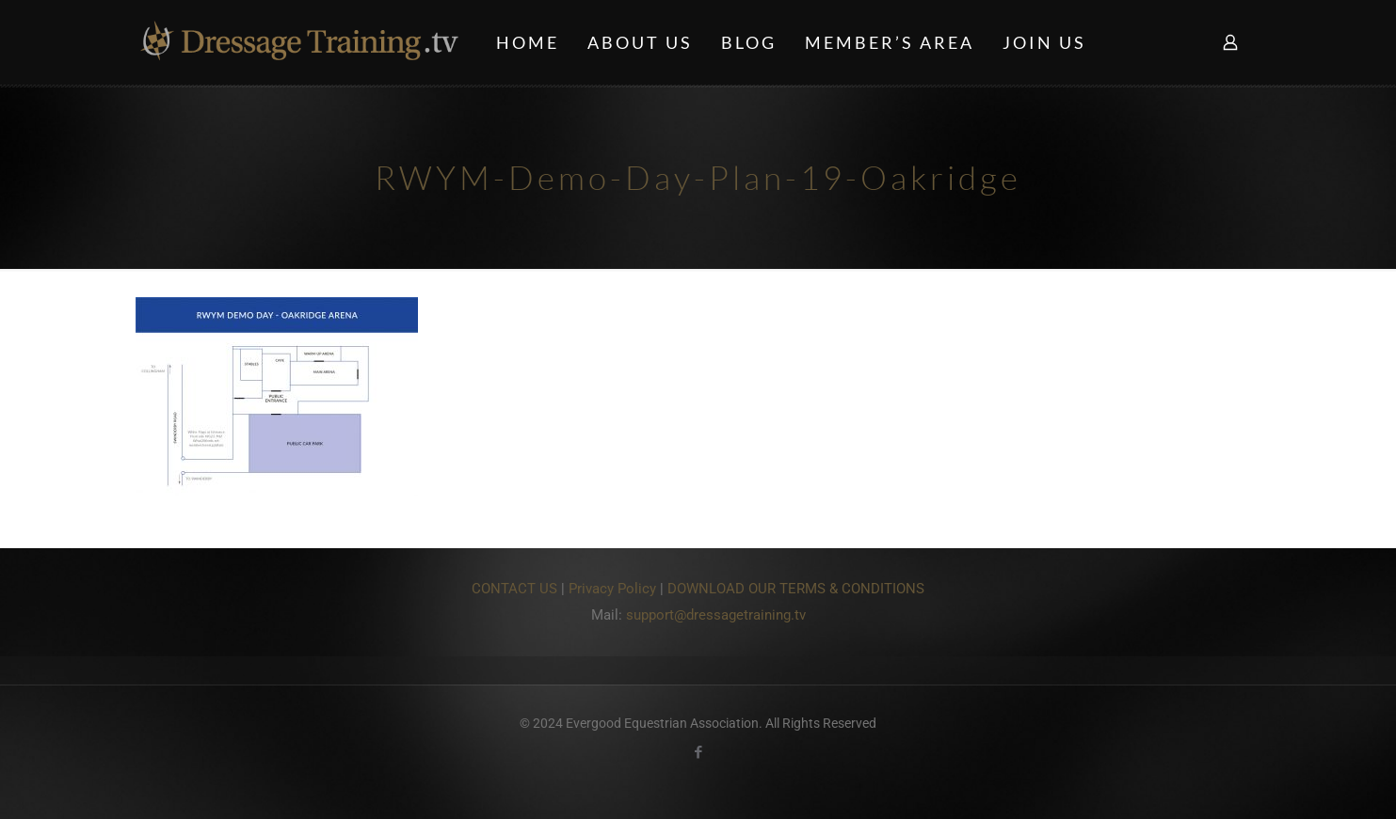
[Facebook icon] (698, 752)
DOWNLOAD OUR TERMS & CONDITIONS (795, 588)
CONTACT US (514, 588)
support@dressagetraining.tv (716, 614)
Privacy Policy (612, 588)
